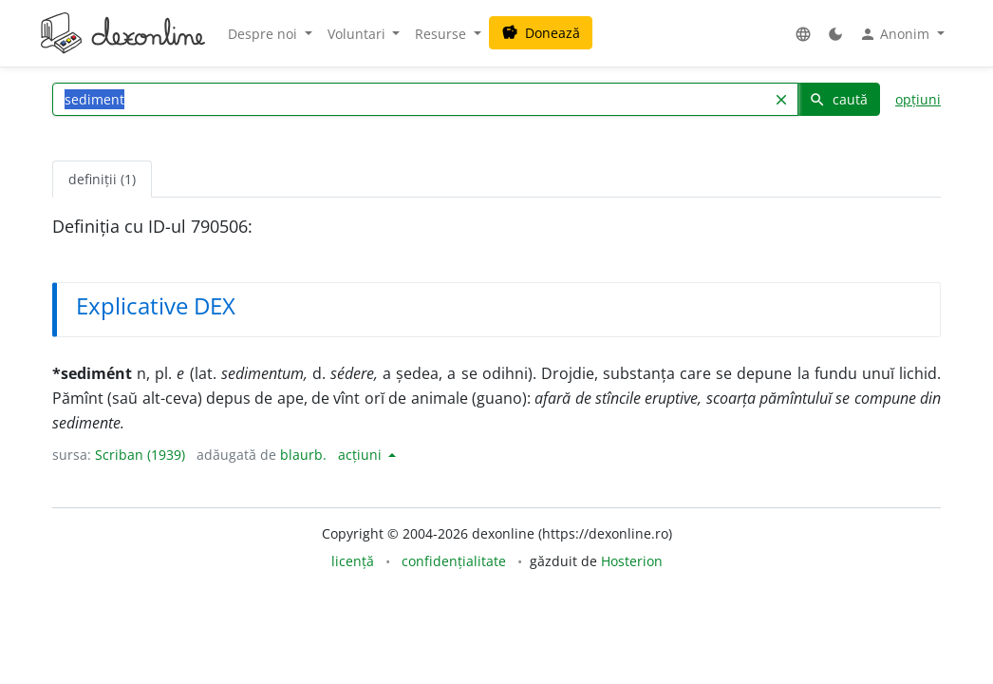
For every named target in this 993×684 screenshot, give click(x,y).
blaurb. (303, 455)
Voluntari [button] (358, 34)
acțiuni (361, 455)
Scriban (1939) (140, 455)
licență (352, 561)
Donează (540, 33)
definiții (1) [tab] (102, 179)
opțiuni (918, 99)
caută (838, 99)
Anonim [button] (896, 34)
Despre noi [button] (264, 34)
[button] (803, 33)
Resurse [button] (442, 34)
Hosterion (632, 561)
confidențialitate (454, 561)
